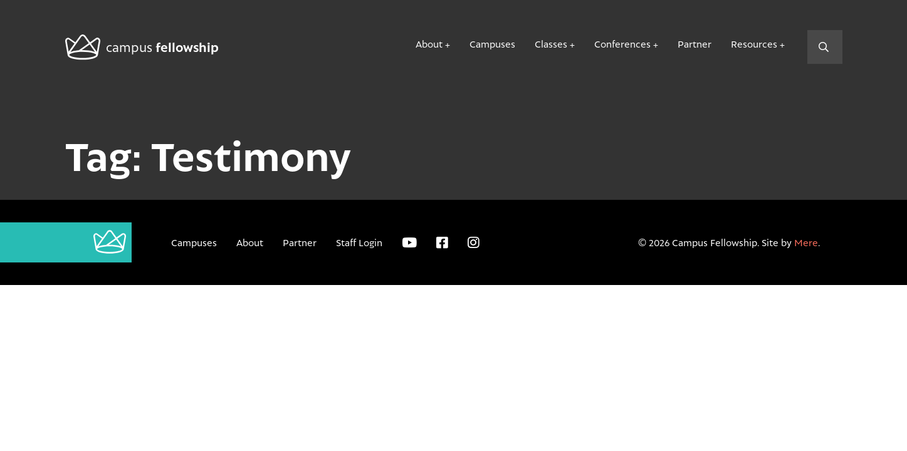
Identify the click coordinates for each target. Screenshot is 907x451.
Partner (694, 43)
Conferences (622, 43)
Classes (551, 43)
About (429, 43)
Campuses (492, 43)
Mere (806, 242)
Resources (754, 43)
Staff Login (359, 242)
